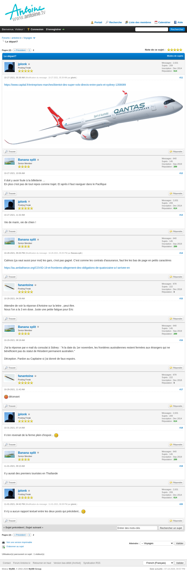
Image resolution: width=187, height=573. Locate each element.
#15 (181, 298)
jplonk (22, 64)
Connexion (37, 29)
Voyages (27, 38)
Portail (98, 22)
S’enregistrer (53, 29)
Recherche (115, 22)
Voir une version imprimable (19, 542)
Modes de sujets (175, 56)
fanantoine (25, 285)
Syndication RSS (91, 563)
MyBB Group (35, 569)
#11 (181, 77)
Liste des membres (140, 22)
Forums (6, 38)
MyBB (12, 569)
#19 (181, 466)
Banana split (27, 159)
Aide (180, 22)
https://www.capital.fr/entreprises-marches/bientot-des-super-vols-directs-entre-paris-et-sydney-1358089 (65, 84)
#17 (181, 389)
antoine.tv (16, 38)
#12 (181, 173)
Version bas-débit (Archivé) (67, 563)
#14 (181, 253)
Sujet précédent (14, 527)
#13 (181, 215)
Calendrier (164, 22)
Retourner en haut (42, 563)
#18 (181, 428)
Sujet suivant (33, 527)
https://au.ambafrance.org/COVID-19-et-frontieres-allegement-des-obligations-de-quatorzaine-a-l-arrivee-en (67, 267)
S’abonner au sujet (15, 546)
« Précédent (20, 50)
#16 (181, 340)
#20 (181, 504)
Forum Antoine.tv (21, 563)
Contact (7, 563)
